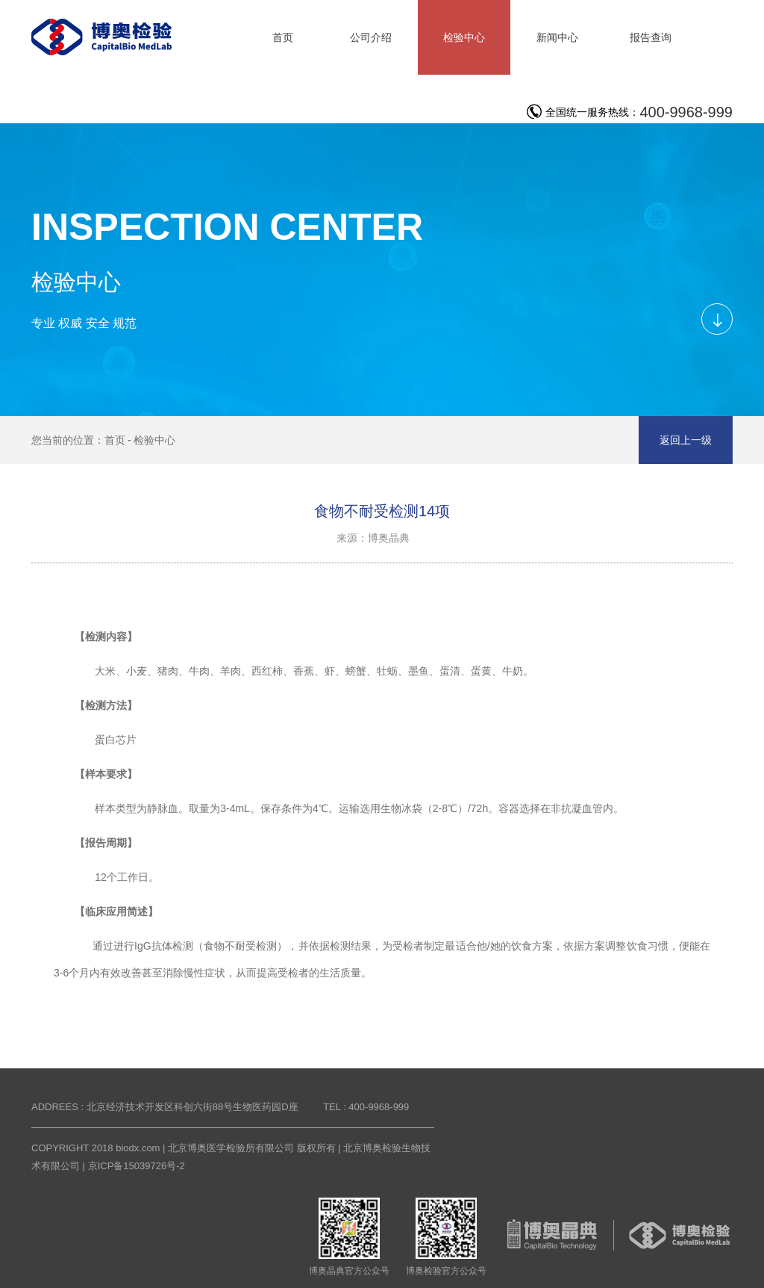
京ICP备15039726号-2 (136, 1165)
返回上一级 (686, 440)
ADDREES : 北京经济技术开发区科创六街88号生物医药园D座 (164, 1106)
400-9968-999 (686, 112)
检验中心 (154, 440)
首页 (114, 440)
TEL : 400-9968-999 (366, 1106)
